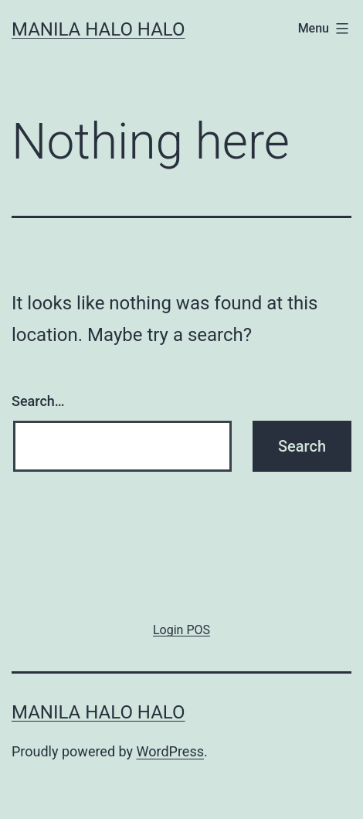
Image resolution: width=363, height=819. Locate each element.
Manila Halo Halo (98, 29)
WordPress (170, 751)
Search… (38, 401)
